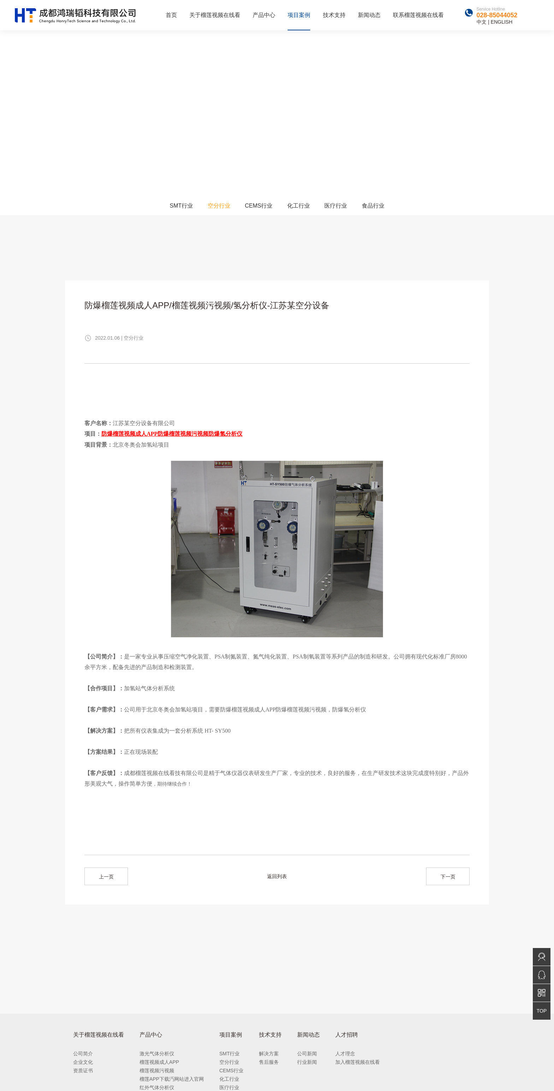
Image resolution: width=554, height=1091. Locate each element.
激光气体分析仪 (157, 1053)
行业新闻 (307, 1062)
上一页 (106, 877)
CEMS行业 (258, 206)
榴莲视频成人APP (159, 1062)
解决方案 (269, 1053)
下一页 (448, 877)
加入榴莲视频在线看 (357, 1062)
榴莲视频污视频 (157, 1070)
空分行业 (219, 206)
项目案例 (299, 15)
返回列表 (277, 876)
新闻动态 (369, 15)
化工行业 (298, 206)
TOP (542, 1011)
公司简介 (83, 1053)
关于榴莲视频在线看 (214, 15)
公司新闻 (307, 1053)
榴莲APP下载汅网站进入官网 (172, 1079)
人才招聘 (346, 1035)
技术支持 (334, 15)
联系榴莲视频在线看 (418, 15)
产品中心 (264, 15)
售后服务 (269, 1062)
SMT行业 (181, 206)
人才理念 (345, 1053)
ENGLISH (501, 22)
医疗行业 (335, 206)
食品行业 (373, 206)
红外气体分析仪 (157, 1087)
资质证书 (83, 1070)
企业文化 (83, 1062)
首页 (171, 15)
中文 (482, 22)
